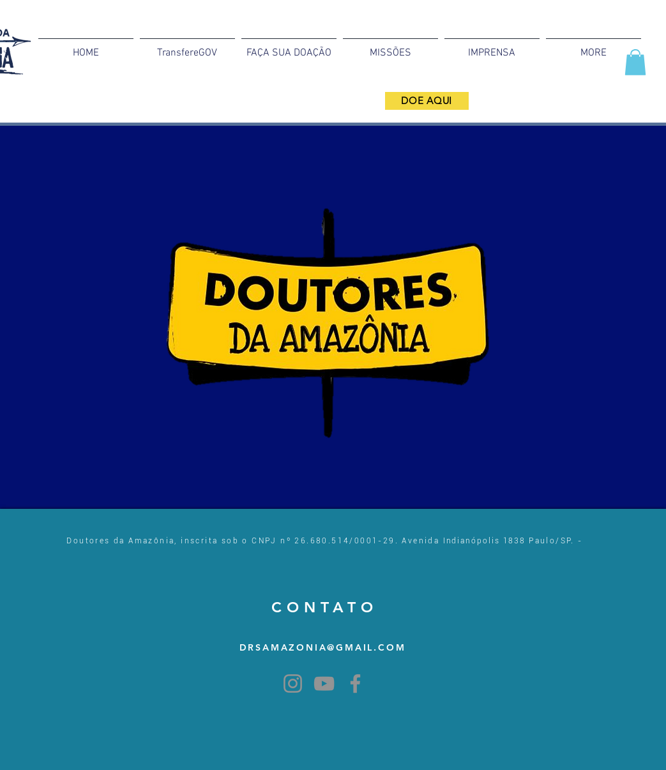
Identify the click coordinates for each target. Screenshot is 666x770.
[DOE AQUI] (427, 101)
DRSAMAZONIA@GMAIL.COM (322, 647)
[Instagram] (292, 683)
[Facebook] (355, 683)
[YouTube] (324, 683)
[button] (635, 62)
